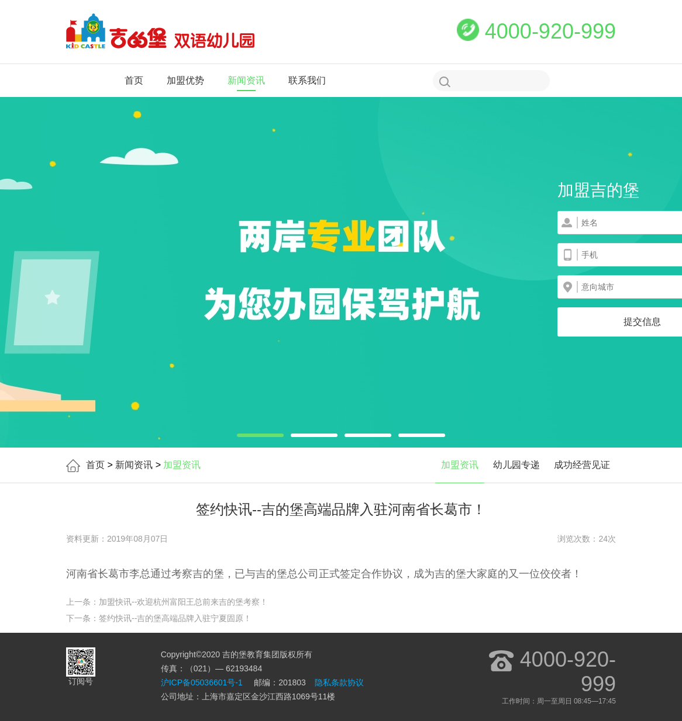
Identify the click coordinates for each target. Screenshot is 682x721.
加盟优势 (185, 80)
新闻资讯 (246, 80)
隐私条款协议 (339, 682)
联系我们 (307, 80)
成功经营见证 (582, 465)
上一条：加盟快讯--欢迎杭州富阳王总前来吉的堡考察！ (167, 601)
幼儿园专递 (516, 465)
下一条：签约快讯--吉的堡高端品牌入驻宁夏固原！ (159, 618)
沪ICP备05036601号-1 (202, 682)
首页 (134, 80)
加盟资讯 (459, 465)
